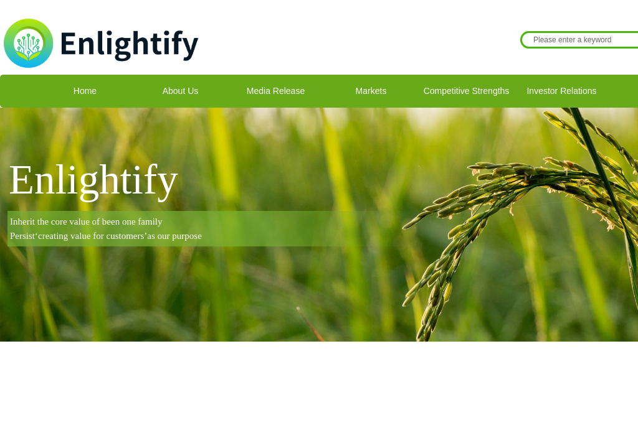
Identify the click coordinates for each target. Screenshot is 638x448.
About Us (181, 91)
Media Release (276, 91)
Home (85, 91)
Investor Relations (561, 91)
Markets (371, 91)
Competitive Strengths (467, 91)
